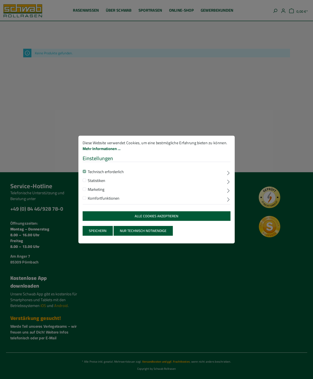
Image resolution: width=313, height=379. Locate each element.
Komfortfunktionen (103, 202)
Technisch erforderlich (106, 176)
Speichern (97, 235)
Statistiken (96, 185)
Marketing (96, 194)
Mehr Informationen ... (101, 153)
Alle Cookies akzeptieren (156, 220)
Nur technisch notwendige (143, 235)
